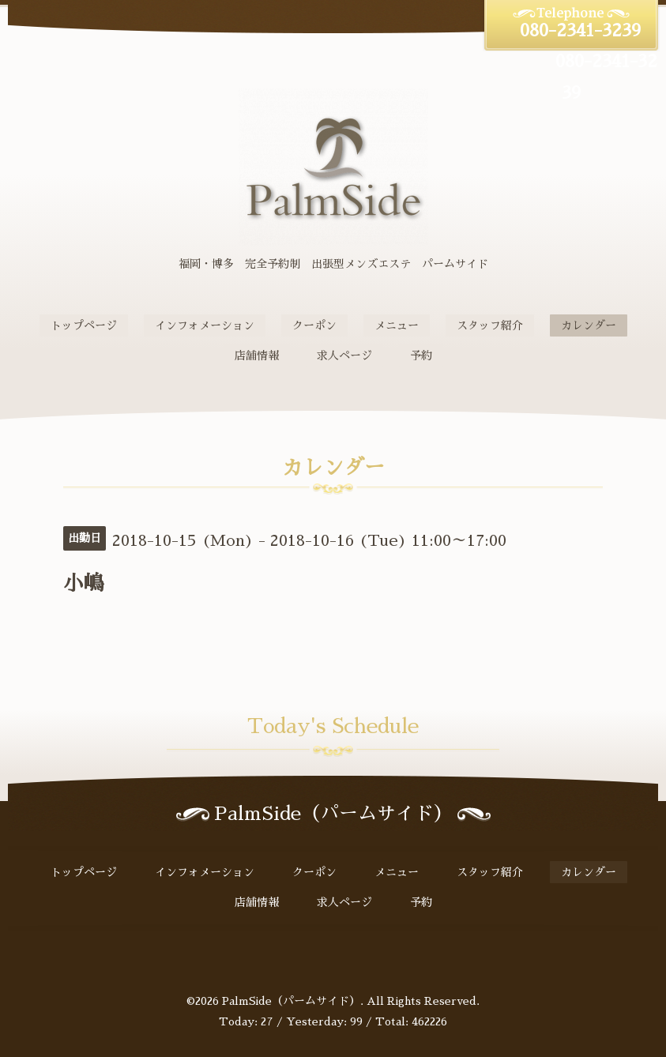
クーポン (314, 325)
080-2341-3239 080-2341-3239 (571, 62)
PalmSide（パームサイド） (291, 1000)
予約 (421, 355)
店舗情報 (257, 355)
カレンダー (588, 325)
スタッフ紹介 (490, 325)
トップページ (84, 325)
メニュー (396, 325)
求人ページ (344, 355)
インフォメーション (204, 325)
